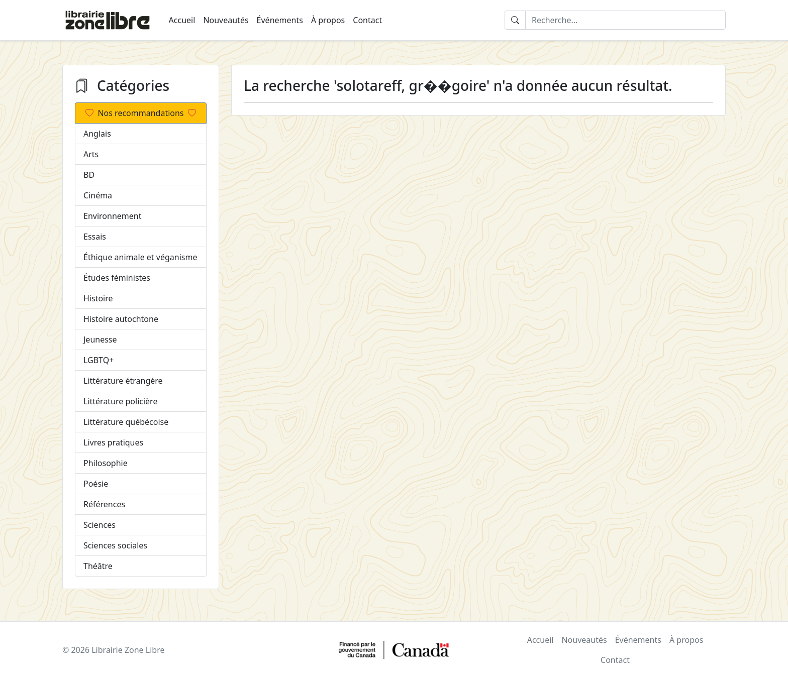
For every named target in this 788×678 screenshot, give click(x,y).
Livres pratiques (113, 442)
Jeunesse (100, 339)
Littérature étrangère (123, 380)
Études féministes (116, 277)
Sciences (99, 524)
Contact (367, 20)
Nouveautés (225, 20)
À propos (328, 20)
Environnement (112, 215)
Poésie (95, 483)
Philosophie (105, 463)
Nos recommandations (140, 113)
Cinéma (97, 195)
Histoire (98, 298)
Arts (90, 154)
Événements (280, 20)
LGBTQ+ (98, 360)
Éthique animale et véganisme (140, 257)
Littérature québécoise (125, 421)
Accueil (182, 20)
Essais (94, 236)
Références (104, 504)
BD (88, 174)
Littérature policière (120, 401)
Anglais (97, 133)
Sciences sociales (115, 545)
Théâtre (98, 566)
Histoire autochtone (120, 318)
